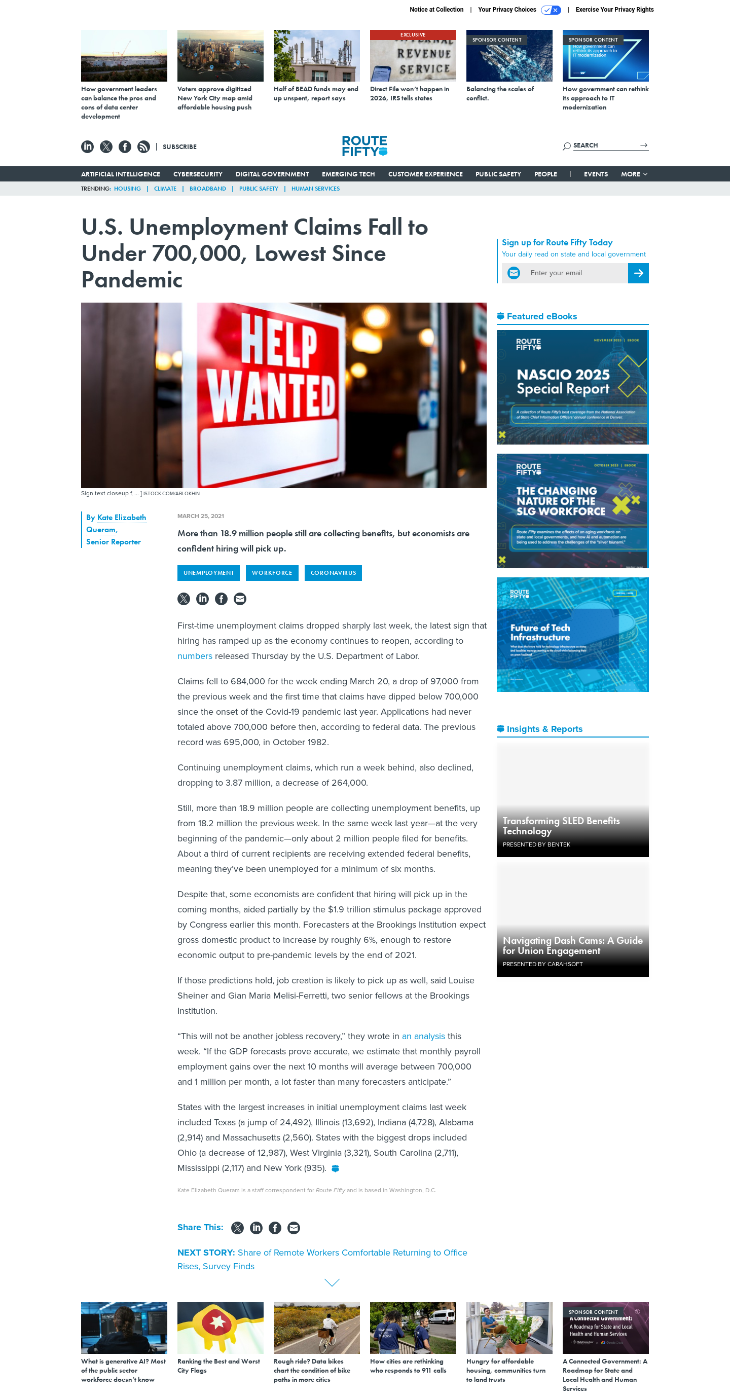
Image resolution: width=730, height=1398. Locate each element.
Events (596, 173)
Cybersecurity (198, 173)
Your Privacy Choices (520, 10)
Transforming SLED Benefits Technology (561, 825)
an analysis (423, 1036)
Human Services (315, 189)
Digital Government (272, 173)
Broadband (208, 189)
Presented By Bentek (536, 844)
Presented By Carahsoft (543, 964)
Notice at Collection (436, 9)
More (635, 173)
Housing (127, 189)
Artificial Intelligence (120, 173)
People (545, 173)
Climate (165, 189)
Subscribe (180, 146)
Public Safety (498, 173)
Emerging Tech (348, 173)
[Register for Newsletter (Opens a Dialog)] (638, 273)
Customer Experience (425, 173)
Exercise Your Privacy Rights (615, 9)
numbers (194, 656)
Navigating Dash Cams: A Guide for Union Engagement (573, 945)
